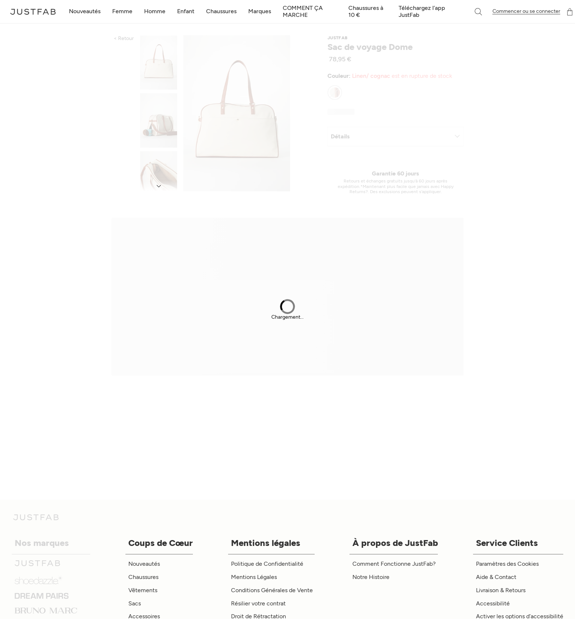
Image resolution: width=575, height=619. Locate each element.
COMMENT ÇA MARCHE (303, 11)
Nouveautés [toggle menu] (84, 11)
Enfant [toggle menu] (185, 11)
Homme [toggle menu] (154, 11)
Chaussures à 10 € (365, 11)
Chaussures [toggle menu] (221, 11)
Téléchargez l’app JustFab (422, 11)
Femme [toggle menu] (122, 11)
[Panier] (570, 11)
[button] (479, 11)
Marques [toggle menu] (259, 11)
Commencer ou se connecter (526, 11)
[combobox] (471, 11)
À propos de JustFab (395, 542)
